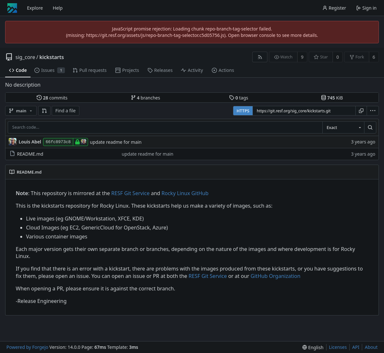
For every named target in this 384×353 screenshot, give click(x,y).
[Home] (12, 8)
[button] (44, 111)
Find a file (65, 111)
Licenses (338, 347)
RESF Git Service (130, 193)
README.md (26, 154)
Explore (35, 8)
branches (145, 98)
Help (58, 8)
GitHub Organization (275, 276)
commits (52, 98)
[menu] (373, 111)
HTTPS (243, 111)
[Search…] (370, 127)
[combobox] (343, 127)
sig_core (25, 57)
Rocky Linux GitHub (185, 193)
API (355, 347)
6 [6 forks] (373, 57)
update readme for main (116, 142)
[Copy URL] (361, 111)
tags (238, 98)
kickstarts (51, 57)
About (371, 347)
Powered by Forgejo (27, 347)
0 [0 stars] (337, 57)
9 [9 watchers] (302, 57)
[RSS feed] (259, 57)
